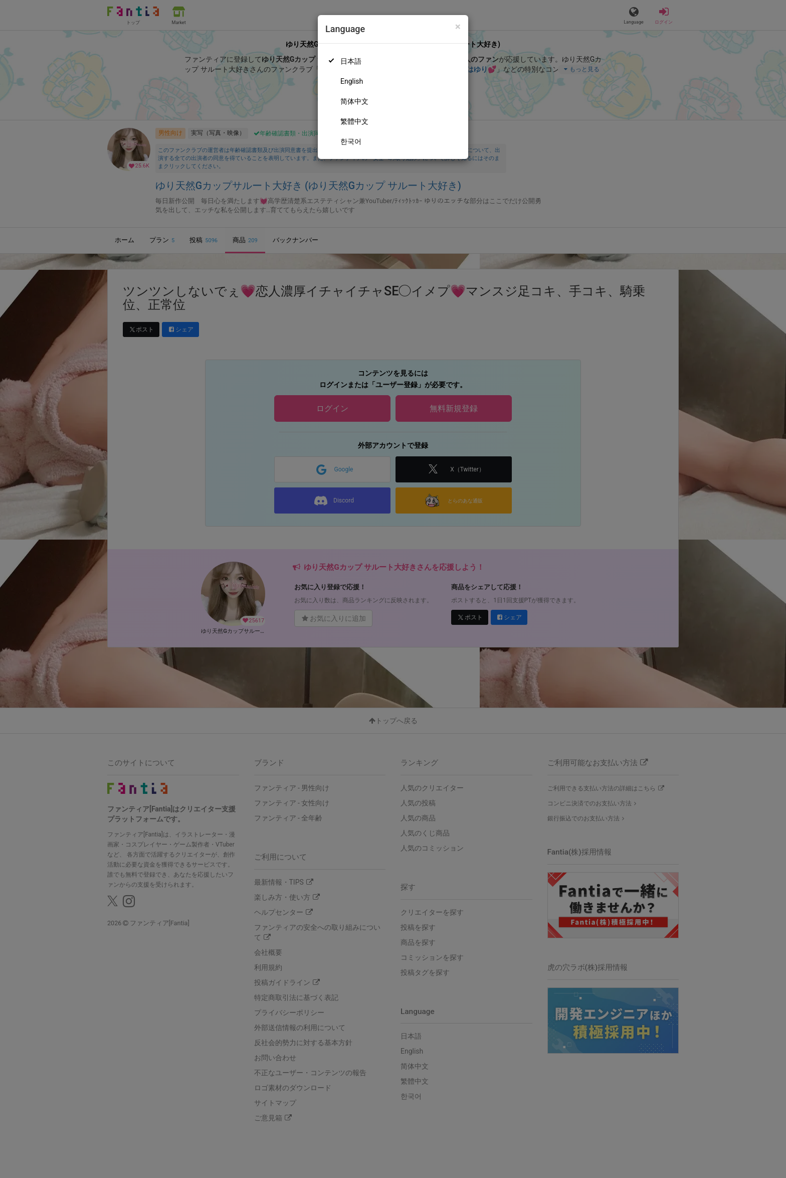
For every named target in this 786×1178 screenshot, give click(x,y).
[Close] (458, 27)
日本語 (350, 61)
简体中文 (354, 101)
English (351, 81)
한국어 (350, 141)
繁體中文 (354, 121)
